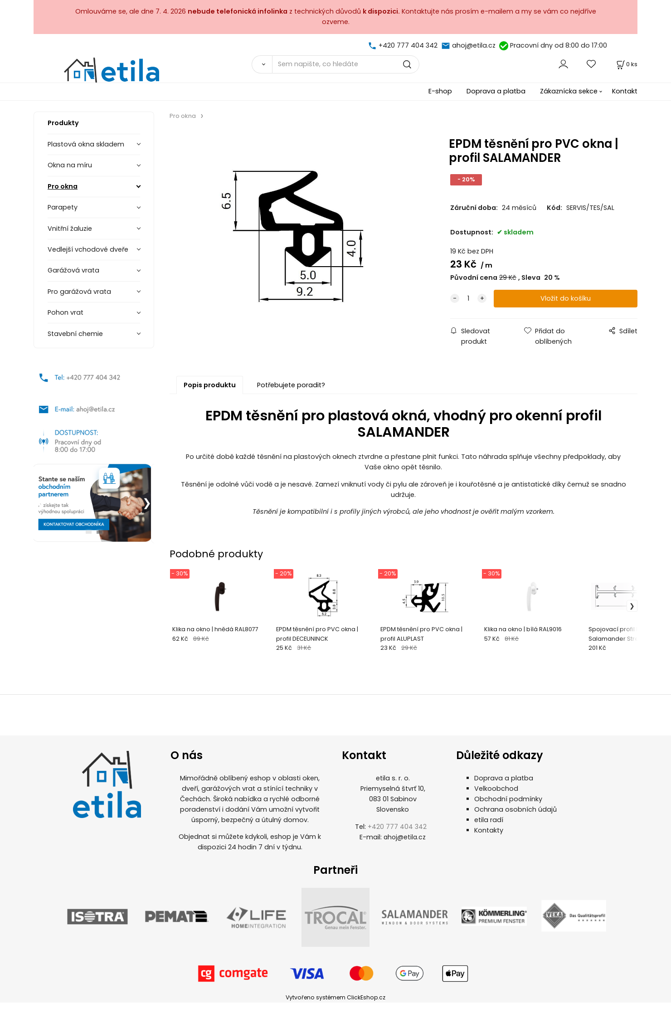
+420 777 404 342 (408, 45)
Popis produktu (210, 385)
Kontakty (488, 840)
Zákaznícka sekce (569, 91)
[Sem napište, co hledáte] (345, 64)
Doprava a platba (496, 91)
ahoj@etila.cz (474, 45)
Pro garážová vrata (79, 291)
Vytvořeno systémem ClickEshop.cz (335, 1008)
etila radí (488, 830)
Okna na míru (70, 165)
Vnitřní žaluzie (70, 228)
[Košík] (626, 64)
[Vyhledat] (262, 64)
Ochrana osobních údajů (515, 819)
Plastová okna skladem (86, 144)
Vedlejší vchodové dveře (88, 249)
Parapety (63, 207)
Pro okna (63, 186)
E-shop (440, 91)
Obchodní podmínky (508, 809)
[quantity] (468, 298)
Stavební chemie (75, 333)
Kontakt (624, 91)
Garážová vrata (73, 270)
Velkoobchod (496, 799)
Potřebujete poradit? (291, 385)
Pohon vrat (65, 312)
